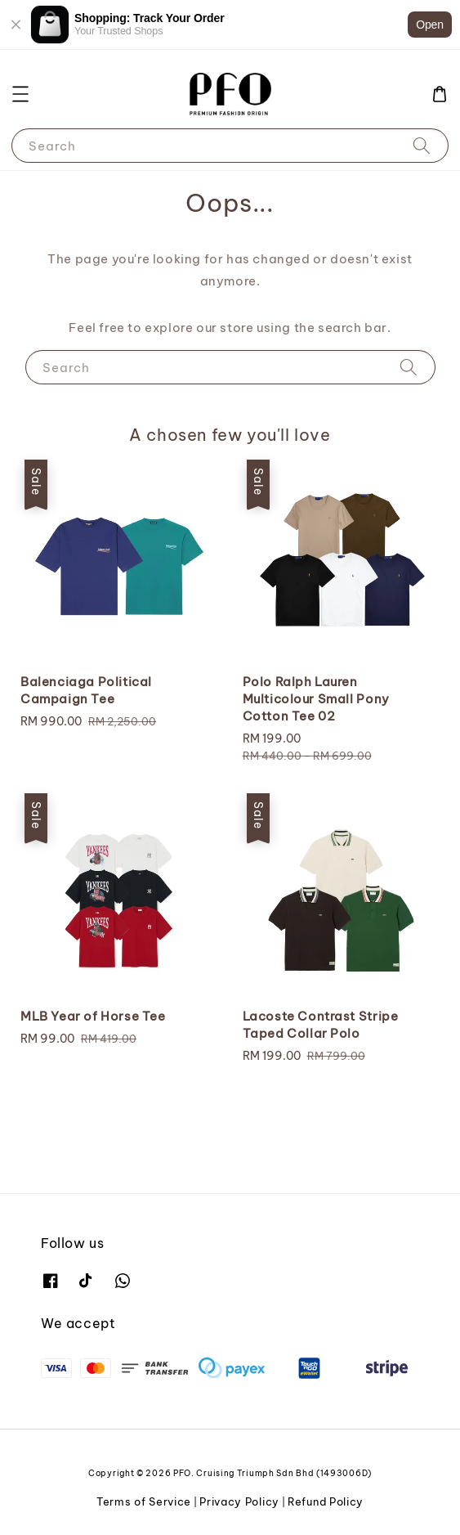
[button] (20, 94)
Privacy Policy (239, 1501)
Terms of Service (143, 1501)
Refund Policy (326, 1501)
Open (430, 24)
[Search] (421, 145)
